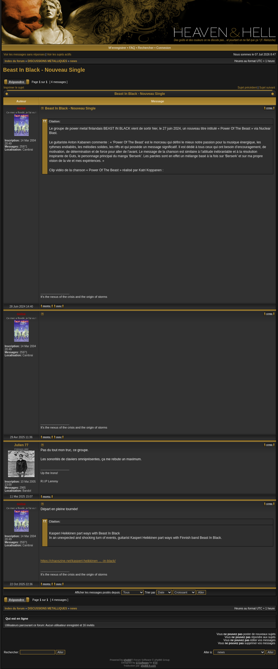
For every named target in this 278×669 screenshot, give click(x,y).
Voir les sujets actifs (59, 54)
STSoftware (142, 662)
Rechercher (145, 47)
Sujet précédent (247, 87)
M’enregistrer (117, 47)
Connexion (163, 47)
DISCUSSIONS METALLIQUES (47, 61)
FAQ (132, 47)
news (73, 61)
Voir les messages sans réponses (24, 54)
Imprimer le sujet (14, 87)
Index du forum (15, 61)
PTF (155, 662)
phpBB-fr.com (148, 665)
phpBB (127, 660)
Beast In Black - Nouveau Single (44, 70)
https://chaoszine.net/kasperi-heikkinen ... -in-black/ (78, 561)
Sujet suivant (267, 87)
